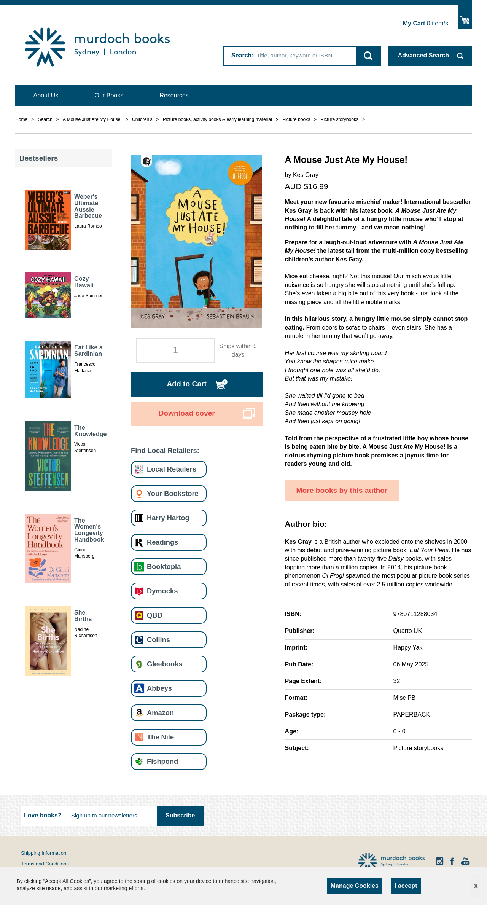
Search (241, 55)
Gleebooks (164, 664)
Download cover (187, 413)
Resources (173, 95)
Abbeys (159, 688)
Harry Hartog (168, 518)
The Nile (160, 737)
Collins (158, 640)
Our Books (109, 95)
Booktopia (164, 566)
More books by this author (342, 490)
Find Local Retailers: (165, 450)
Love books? (43, 815)
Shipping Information (43, 853)
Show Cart (465, 17)
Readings (162, 542)
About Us (46, 95)
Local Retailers (171, 469)
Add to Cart (186, 384)
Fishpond (162, 761)
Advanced (423, 55)
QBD (154, 615)
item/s (425, 23)
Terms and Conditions (45, 864)
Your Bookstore (173, 493)
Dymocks (162, 591)
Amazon (160, 713)
